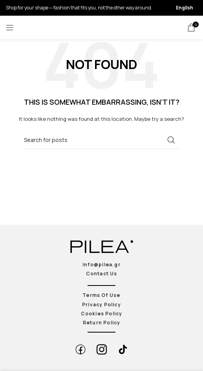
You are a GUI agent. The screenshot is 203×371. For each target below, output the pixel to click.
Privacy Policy (101, 304)
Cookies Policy (102, 313)
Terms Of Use (101, 295)
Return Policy (102, 322)
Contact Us (101, 273)
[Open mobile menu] (10, 27)
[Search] (101, 140)
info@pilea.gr (101, 264)
